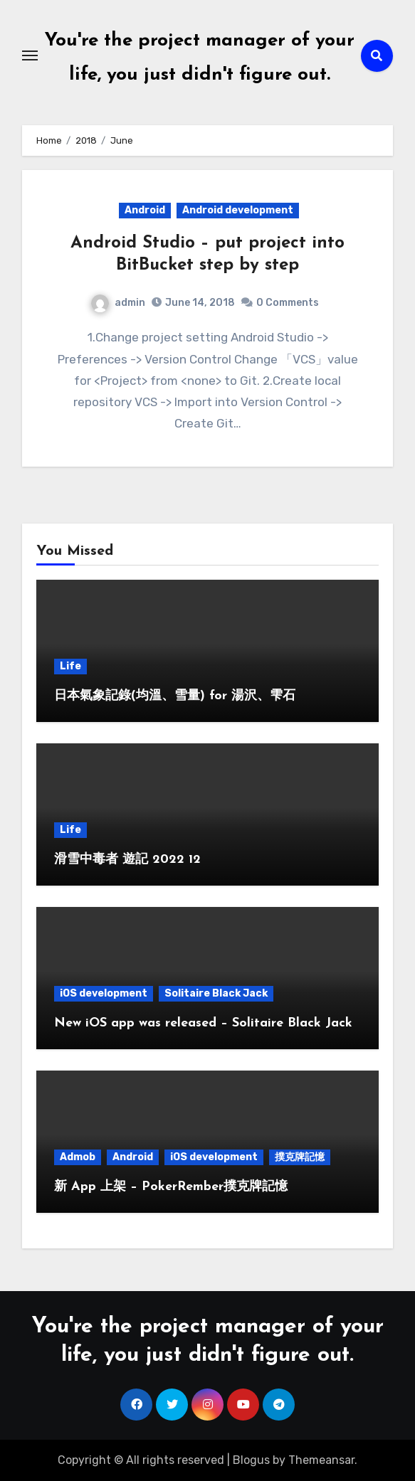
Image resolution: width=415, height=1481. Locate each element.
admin (118, 303)
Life (70, 666)
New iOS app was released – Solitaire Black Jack (203, 1023)
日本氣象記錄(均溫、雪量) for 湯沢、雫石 (174, 696)
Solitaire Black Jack (216, 993)
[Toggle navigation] (30, 55)
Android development (237, 210)
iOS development (103, 993)
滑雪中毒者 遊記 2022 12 (127, 859)
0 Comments (287, 303)
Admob (77, 1157)
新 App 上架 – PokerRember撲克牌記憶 (171, 1187)
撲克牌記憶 (300, 1157)
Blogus (251, 1460)
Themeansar (321, 1460)
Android (145, 210)
